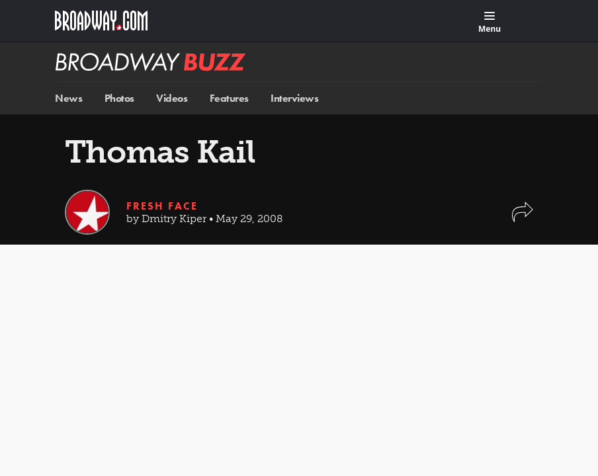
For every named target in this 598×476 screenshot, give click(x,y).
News (68, 98)
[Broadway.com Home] (101, 20)
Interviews (294, 98)
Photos (119, 98)
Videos (171, 98)
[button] (522, 218)
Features (229, 98)
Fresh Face (162, 206)
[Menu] (489, 23)
